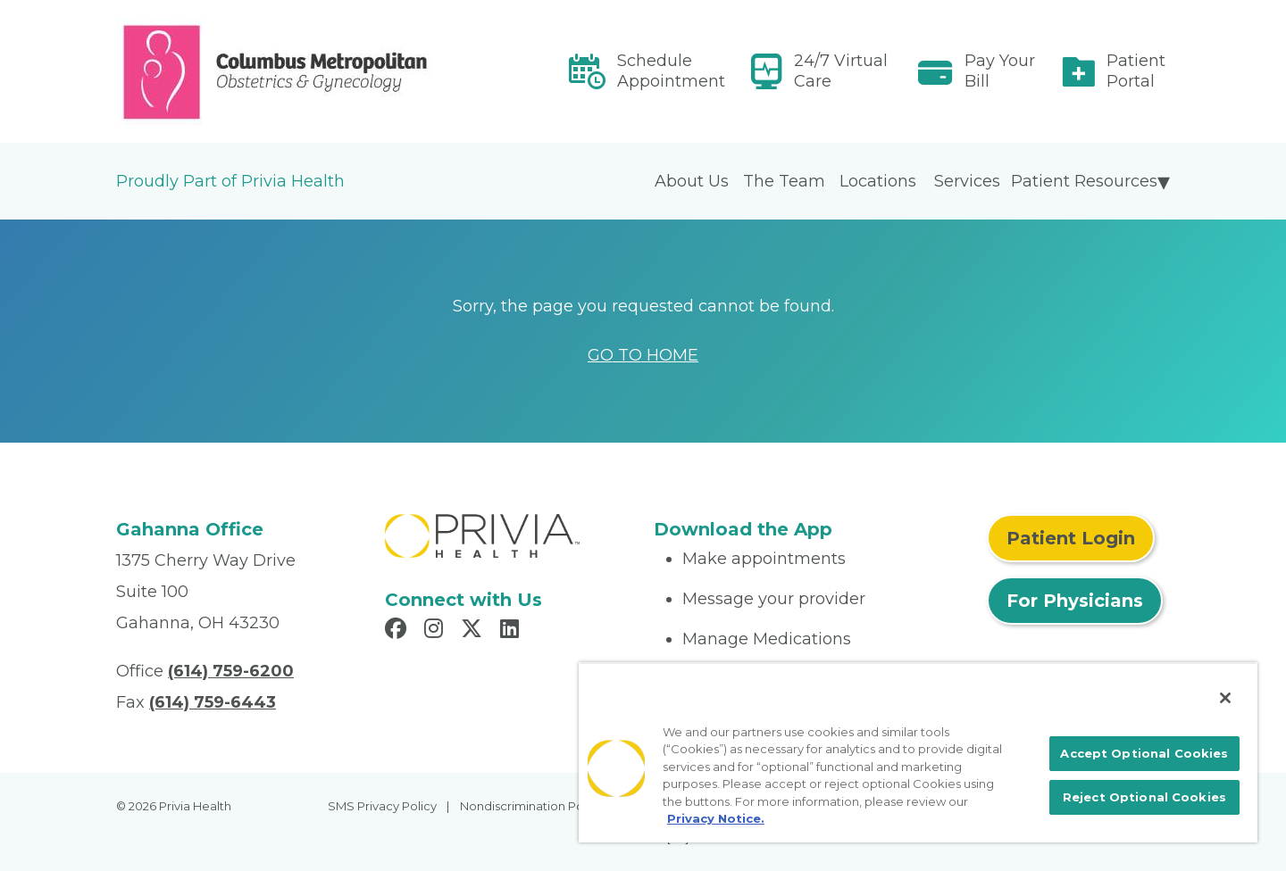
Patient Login (1070, 538)
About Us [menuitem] (692, 181)
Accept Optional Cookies (1144, 753)
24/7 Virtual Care (841, 71)
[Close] (1225, 698)
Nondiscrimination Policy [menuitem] (531, 806)
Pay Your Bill (999, 71)
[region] (918, 752)
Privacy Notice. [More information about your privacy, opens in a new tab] (715, 818)
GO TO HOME (643, 355)
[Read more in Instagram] (436, 631)
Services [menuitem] (967, 181)
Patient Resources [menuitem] (1084, 181)
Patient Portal (1135, 71)
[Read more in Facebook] (398, 631)
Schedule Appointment (671, 71)
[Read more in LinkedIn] (512, 631)
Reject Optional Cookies (1144, 797)
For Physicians (1074, 600)
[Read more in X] (474, 631)
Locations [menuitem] (877, 181)
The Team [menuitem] (784, 181)
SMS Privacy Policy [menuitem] (382, 806)
